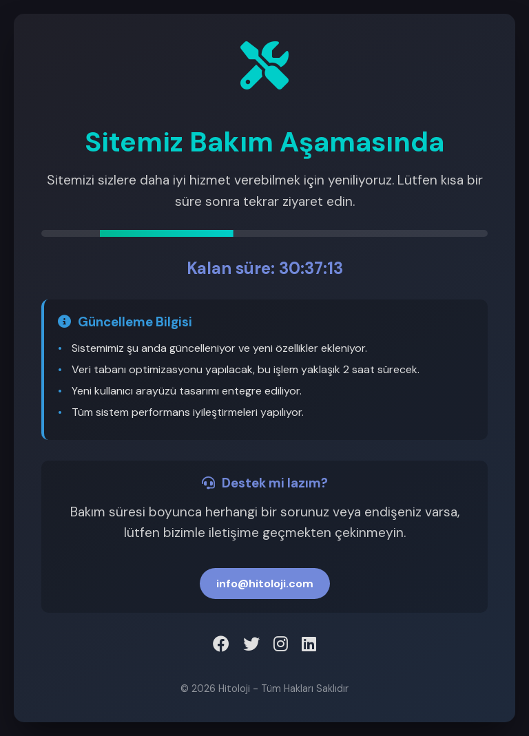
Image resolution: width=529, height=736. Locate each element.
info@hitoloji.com (264, 583)
